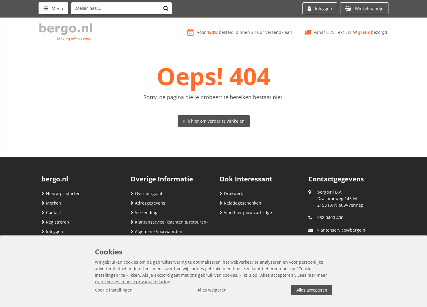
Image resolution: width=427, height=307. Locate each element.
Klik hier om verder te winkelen (214, 121)
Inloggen (52, 231)
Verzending (143, 212)
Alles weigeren (212, 290)
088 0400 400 (330, 217)
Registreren (55, 222)
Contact (51, 212)
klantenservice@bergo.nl (342, 230)
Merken (51, 203)
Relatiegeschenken (240, 203)
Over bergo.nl (146, 193)
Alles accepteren (311, 290)
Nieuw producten (61, 193)
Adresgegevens (147, 203)
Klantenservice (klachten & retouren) (169, 222)
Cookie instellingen (114, 290)
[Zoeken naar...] (166, 8)
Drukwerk (231, 193)
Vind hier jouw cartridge (245, 212)
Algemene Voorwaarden (156, 231)
